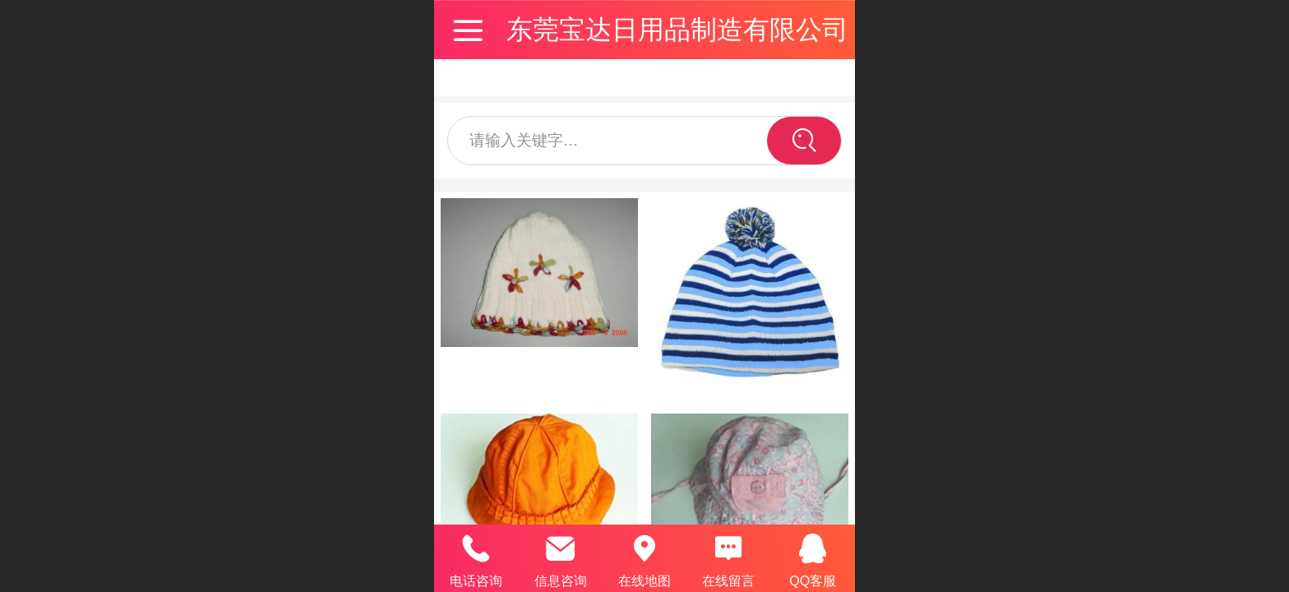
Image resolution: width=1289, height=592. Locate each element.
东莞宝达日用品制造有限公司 (677, 29)
